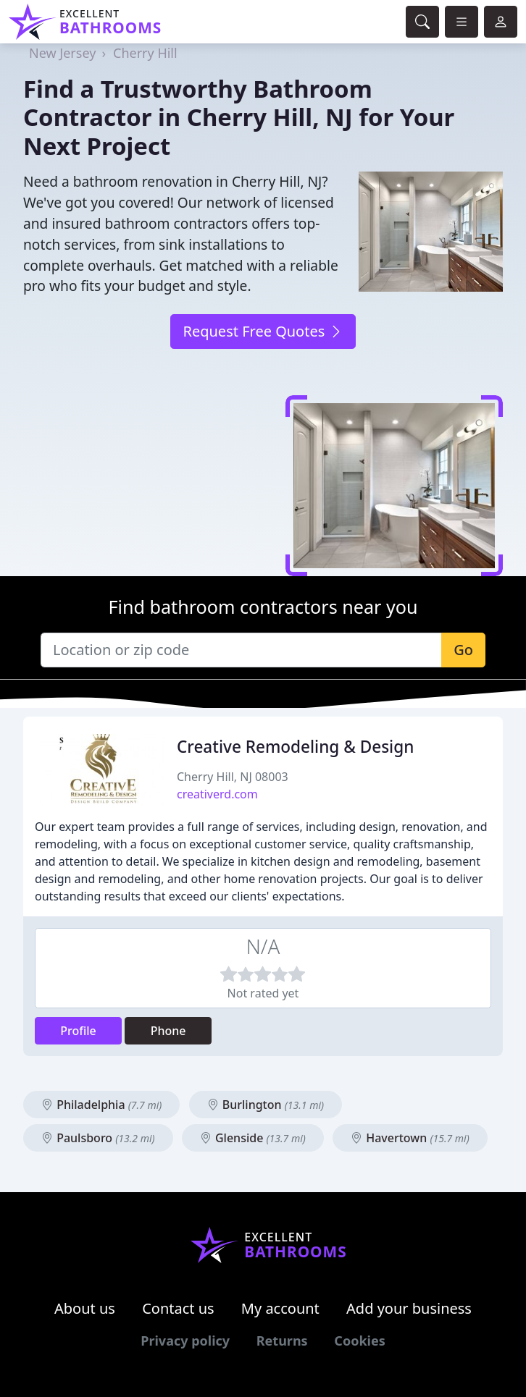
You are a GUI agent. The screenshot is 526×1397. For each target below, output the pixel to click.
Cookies (359, 1340)
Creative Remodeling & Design (295, 746)
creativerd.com (217, 794)
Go (463, 649)
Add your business (409, 1308)
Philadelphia (101, 1105)
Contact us (178, 1308)
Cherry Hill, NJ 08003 (232, 777)
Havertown (410, 1138)
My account (280, 1308)
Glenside (253, 1138)
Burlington (265, 1105)
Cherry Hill (145, 53)
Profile (78, 1031)
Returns (282, 1340)
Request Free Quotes (263, 331)
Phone (168, 1031)
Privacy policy (185, 1340)
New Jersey (62, 53)
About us (84, 1308)
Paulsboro (98, 1138)
